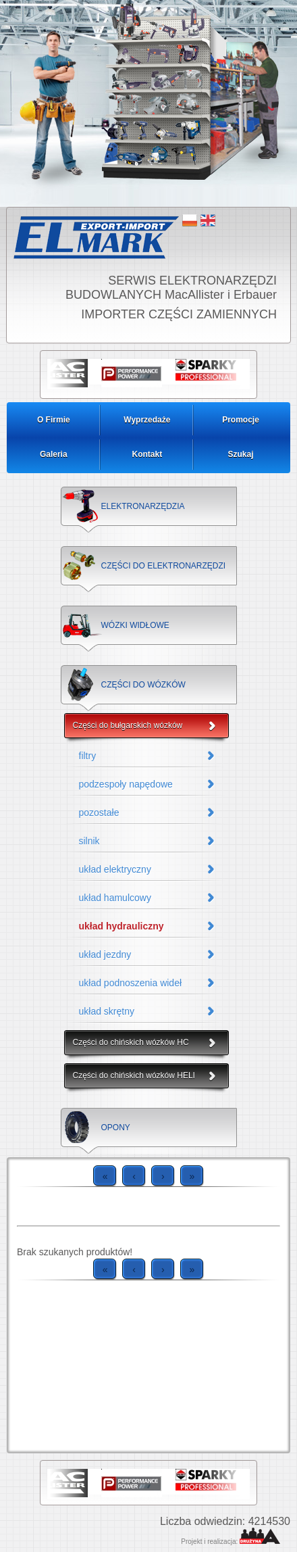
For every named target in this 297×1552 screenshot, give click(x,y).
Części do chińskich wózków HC (131, 1042)
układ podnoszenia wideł (130, 982)
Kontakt (147, 454)
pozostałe (99, 812)
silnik (89, 840)
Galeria (54, 454)
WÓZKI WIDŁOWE (135, 625)
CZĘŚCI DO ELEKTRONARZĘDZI (163, 566)
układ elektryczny (115, 869)
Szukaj (240, 454)
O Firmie (53, 420)
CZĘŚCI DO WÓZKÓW (143, 684)
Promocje (240, 420)
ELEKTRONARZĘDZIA (143, 506)
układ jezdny (105, 954)
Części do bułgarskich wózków (128, 725)
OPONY (115, 1127)
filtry (88, 755)
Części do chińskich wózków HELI (134, 1075)
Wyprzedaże (147, 420)
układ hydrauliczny (121, 926)
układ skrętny (106, 1011)
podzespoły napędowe (126, 784)
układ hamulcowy (115, 897)
